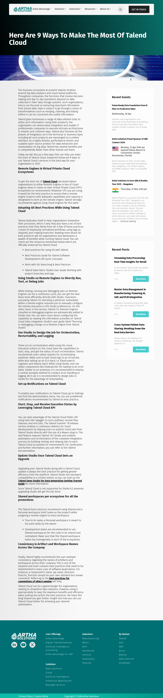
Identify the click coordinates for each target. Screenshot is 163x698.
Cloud (49, 672)
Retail (85, 642)
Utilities (86, 654)
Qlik (121, 642)
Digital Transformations (59, 642)
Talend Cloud (50, 181)
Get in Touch (139, 9)
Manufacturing (90, 638)
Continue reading (128, 220)
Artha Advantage (55, 638)
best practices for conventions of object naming (44, 580)
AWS (121, 646)
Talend (122, 638)
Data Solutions (54, 668)
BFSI (84, 646)
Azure (122, 650)
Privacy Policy (26, 695)
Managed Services (55, 684)
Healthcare (88, 650)
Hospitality (88, 658)
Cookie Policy (41, 695)
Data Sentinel (126, 658)
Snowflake (124, 662)
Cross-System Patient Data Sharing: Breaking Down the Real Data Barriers (129, 327)
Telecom (86, 662)
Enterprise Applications (59, 680)
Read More (141, 278)
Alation (123, 654)
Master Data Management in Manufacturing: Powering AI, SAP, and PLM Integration (130, 292)
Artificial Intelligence (58, 676)
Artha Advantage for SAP (59, 654)
